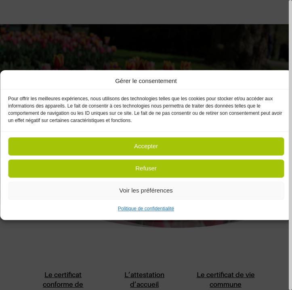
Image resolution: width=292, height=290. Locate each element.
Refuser (146, 168)
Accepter (146, 146)
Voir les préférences (146, 190)
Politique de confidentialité (146, 208)
